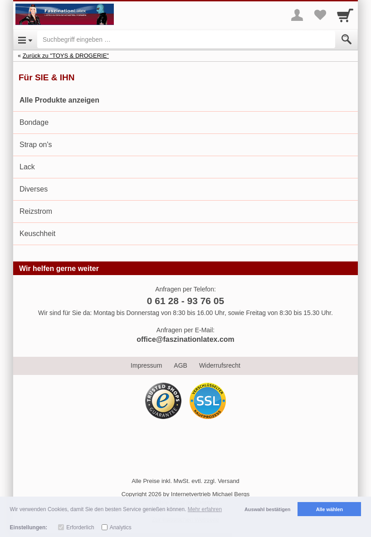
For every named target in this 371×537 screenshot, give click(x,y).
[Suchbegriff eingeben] (186, 39)
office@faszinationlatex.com (185, 339)
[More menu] (297, 15)
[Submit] (346, 39)
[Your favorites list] (319, 15)
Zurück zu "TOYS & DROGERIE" (66, 55)
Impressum (146, 365)
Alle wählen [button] (329, 509)
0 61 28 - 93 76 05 (185, 301)
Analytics (121, 527)
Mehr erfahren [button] (205, 509)
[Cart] (345, 15)
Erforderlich (80, 527)
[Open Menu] (25, 39)
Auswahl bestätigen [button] (267, 509)
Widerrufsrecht (219, 365)
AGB (180, 365)
